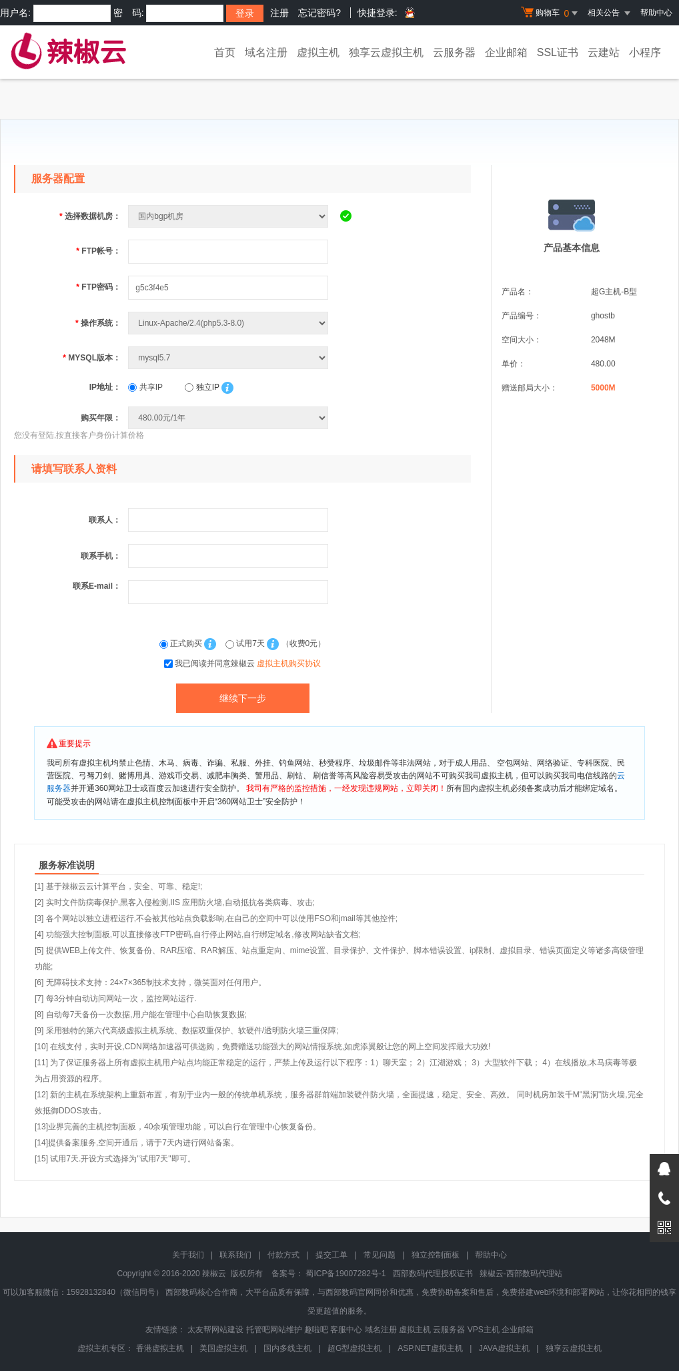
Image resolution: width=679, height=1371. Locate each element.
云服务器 (454, 52)
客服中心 (346, 1329)
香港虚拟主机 (160, 1348)
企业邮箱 (506, 52)
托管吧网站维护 (274, 1329)
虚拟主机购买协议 (289, 663)
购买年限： (101, 418)
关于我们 (188, 1255)
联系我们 (235, 1255)
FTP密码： (98, 287)
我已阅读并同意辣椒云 (248, 663)
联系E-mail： (97, 586)
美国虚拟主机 (223, 1348)
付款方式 (283, 1255)
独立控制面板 (436, 1255)
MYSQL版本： (92, 357)
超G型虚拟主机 (354, 1348)
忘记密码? (319, 12)
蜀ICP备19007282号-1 (345, 1273)
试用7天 (246, 643)
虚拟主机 (318, 52)
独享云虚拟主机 (386, 52)
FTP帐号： (98, 251)
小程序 (645, 52)
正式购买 (182, 643)
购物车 (551, 13)
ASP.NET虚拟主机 (430, 1348)
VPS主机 (484, 1329)
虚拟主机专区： (105, 1348)
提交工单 (331, 1255)
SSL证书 (557, 52)
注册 (279, 12)
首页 (224, 52)
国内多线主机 (287, 1348)
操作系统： (98, 323)
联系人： (105, 520)
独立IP (202, 387)
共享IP (145, 387)
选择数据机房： (90, 216)
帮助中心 (656, 12)
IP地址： (105, 387)
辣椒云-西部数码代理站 (521, 1273)
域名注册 (266, 52)
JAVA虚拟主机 (504, 1348)
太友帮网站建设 (215, 1329)
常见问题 (380, 1255)
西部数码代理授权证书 (433, 1273)
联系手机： (101, 556)
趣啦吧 (316, 1329)
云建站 (604, 52)
